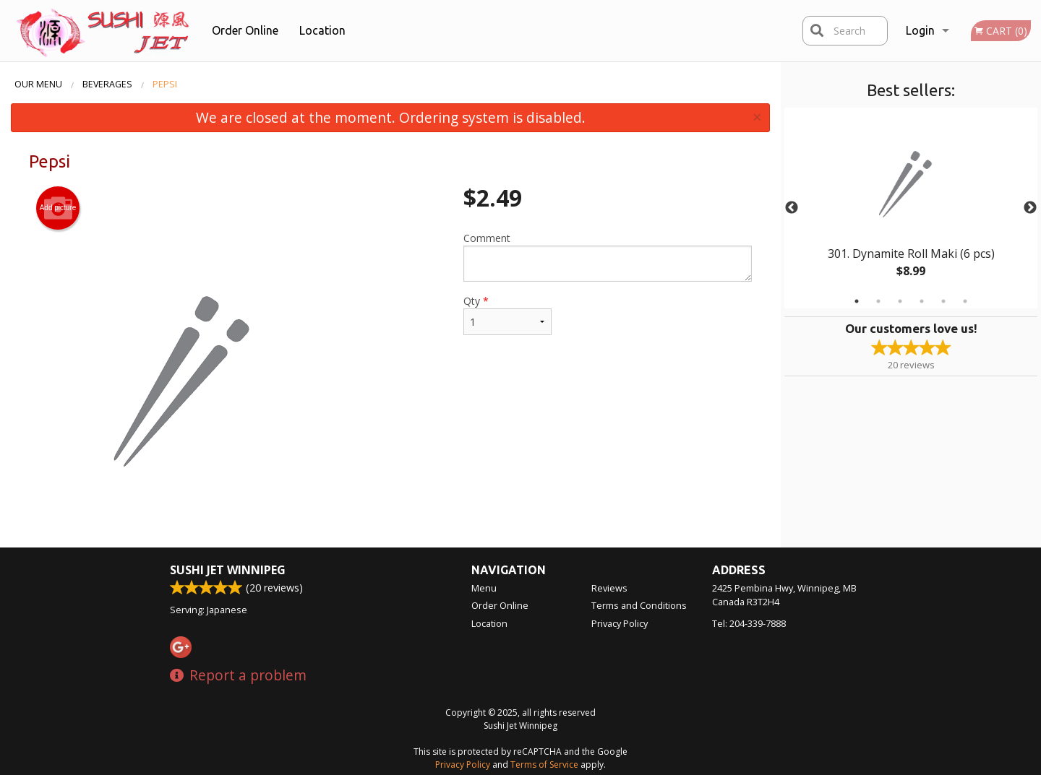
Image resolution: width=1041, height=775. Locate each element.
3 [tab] (900, 301)
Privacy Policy (619, 623)
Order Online (245, 30)
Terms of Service (544, 764)
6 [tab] (965, 301)
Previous (791, 208)
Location (322, 30)
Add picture (58, 208)
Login (920, 30)
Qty (507, 314)
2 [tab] (878, 301)
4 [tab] (921, 301)
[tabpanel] (911, 208)
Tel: (749, 623)
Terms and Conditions (639, 605)
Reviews (609, 587)
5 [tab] (943, 301)
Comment (607, 256)
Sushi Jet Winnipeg (228, 570)
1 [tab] (856, 301)
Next (1030, 208)
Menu (484, 587)
